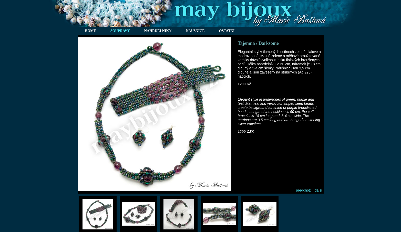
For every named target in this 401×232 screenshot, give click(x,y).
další (318, 190)
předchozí (304, 190)
